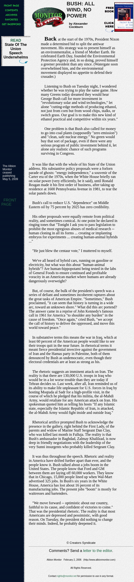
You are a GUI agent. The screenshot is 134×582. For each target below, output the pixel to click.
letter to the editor (97, 551)
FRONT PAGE (8, 202)
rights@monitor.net (67, 576)
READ (16, 40)
